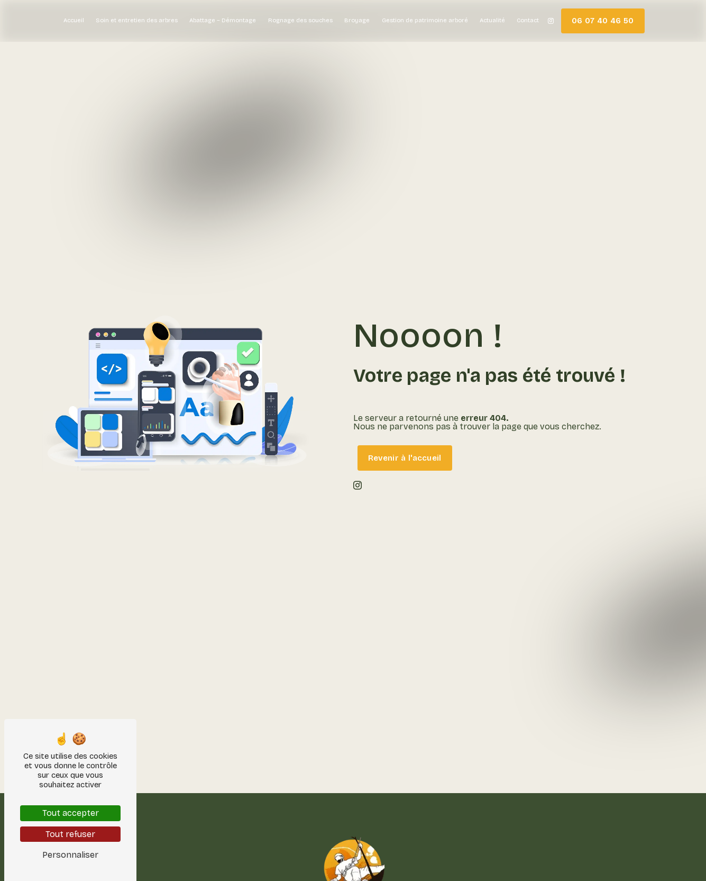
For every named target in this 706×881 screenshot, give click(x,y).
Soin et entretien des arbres (137, 20)
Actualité (492, 20)
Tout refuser (70, 834)
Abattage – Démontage (222, 20)
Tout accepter (70, 813)
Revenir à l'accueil (405, 458)
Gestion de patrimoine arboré (425, 20)
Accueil (73, 20)
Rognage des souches (300, 20)
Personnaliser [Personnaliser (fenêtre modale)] (70, 855)
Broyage (357, 20)
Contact (528, 20)
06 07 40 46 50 (603, 20)
